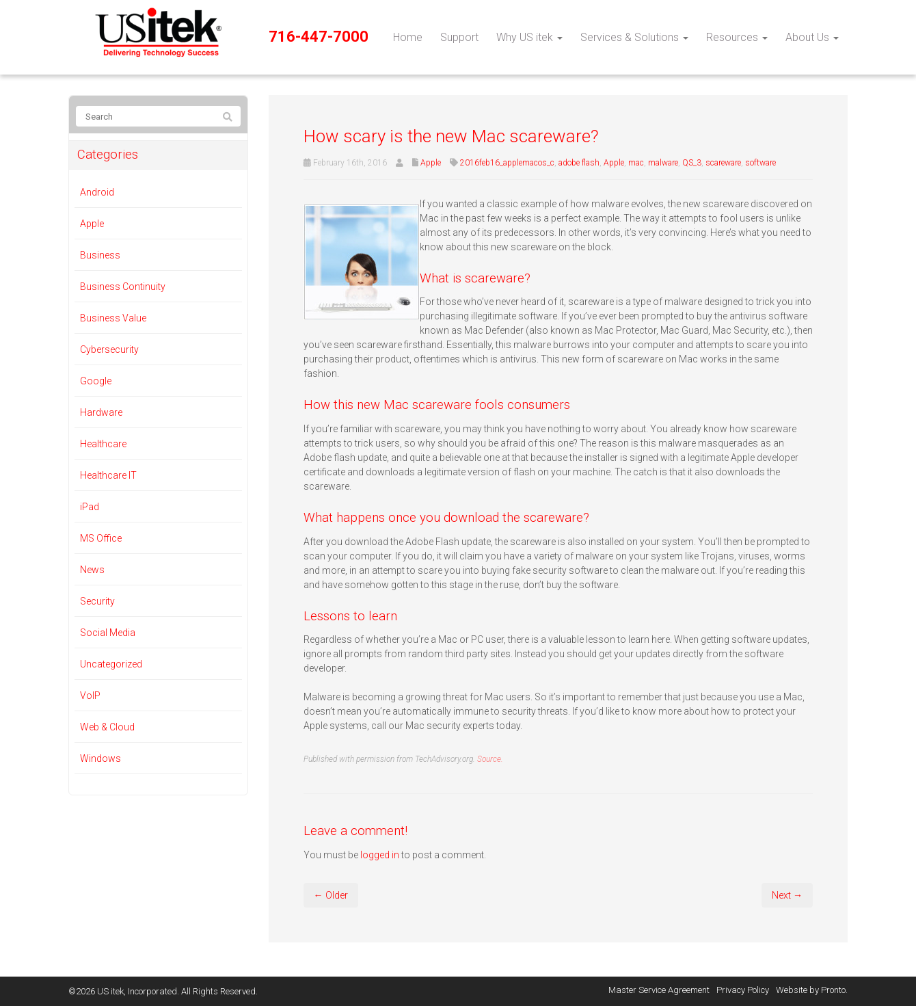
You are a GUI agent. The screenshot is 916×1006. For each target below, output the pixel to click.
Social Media (107, 632)
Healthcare (103, 443)
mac (636, 163)
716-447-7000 (318, 36)
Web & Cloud (107, 727)
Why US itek (529, 37)
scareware (723, 163)
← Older (331, 895)
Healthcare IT (108, 475)
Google (95, 380)
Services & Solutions (634, 37)
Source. (490, 759)
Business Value (113, 318)
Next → (787, 895)
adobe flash (579, 163)
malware (663, 163)
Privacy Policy (742, 990)
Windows (100, 758)
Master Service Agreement (659, 990)
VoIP (90, 695)
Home (407, 37)
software (760, 163)
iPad (89, 506)
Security (97, 601)
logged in (379, 854)
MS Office (101, 538)
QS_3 (691, 163)
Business (100, 255)
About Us (812, 37)
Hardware (101, 412)
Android (97, 192)
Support (459, 37)
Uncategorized (111, 664)
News (92, 569)
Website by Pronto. (812, 990)
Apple (430, 163)
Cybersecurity (109, 349)
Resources (737, 37)
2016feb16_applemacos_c (507, 163)
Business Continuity (122, 286)
